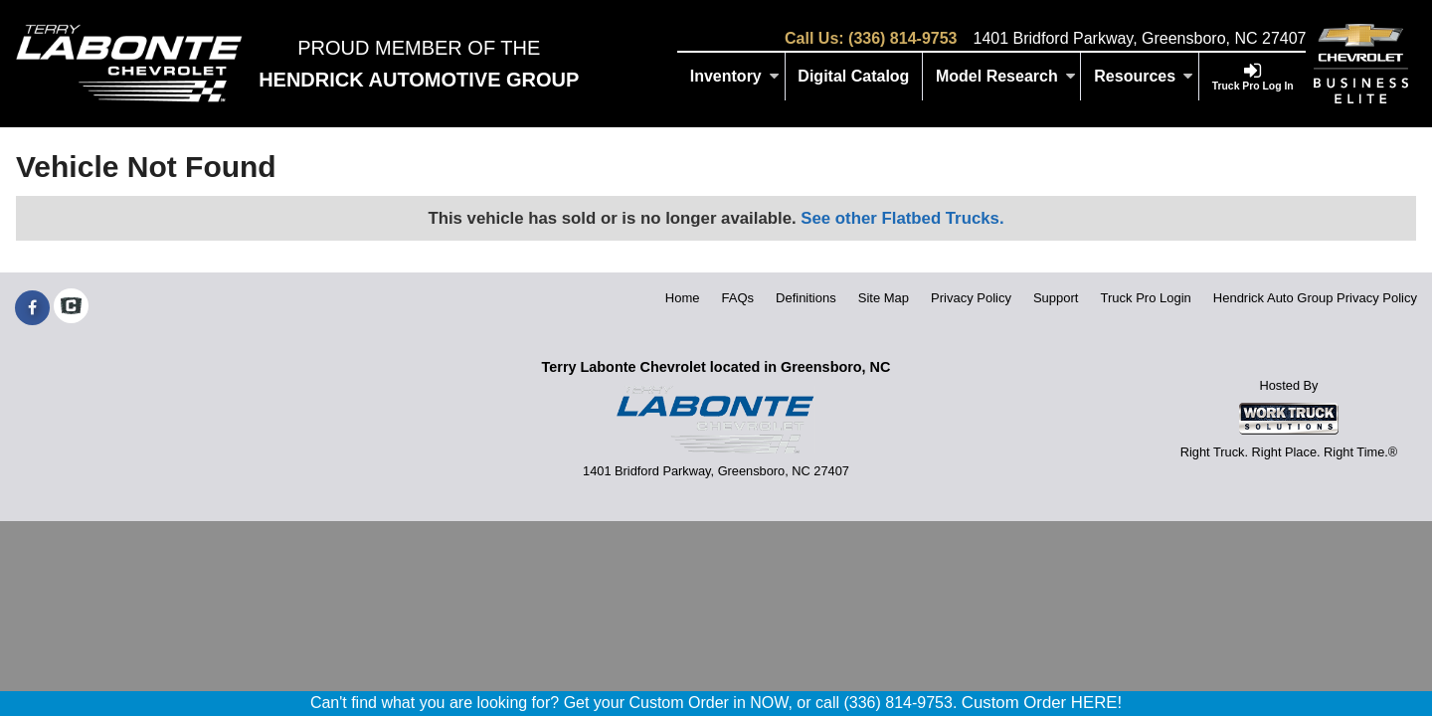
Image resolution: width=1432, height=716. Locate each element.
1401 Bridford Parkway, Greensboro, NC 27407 (1139, 38)
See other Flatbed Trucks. (902, 218)
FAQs (738, 297)
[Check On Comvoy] (71, 308)
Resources (1143, 76)
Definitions (806, 297)
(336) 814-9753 (902, 38)
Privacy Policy (971, 297)
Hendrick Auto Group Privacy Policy (1315, 297)
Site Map (883, 297)
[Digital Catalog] (855, 76)
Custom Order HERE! (1042, 702)
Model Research (1006, 76)
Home (682, 297)
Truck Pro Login (1146, 297)
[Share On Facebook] (32, 308)
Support (1056, 297)
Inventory (735, 76)
